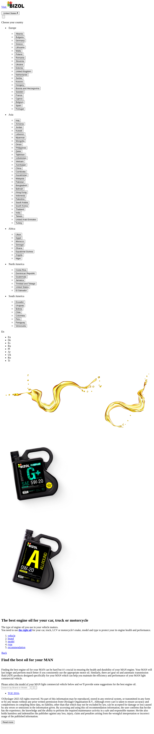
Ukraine (19, 64)
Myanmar (20, 137)
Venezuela (21, 326)
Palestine (20, 199)
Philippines (21, 148)
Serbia (19, 78)
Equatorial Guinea (24, 251)
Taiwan (19, 216)
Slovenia (20, 61)
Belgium (19, 102)
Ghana (19, 248)
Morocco (20, 241)
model (11, 641)
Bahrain (19, 189)
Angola (19, 255)
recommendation (16, 647)
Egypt (18, 238)
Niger (18, 258)
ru (9, 346)
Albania (19, 34)
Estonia (19, 68)
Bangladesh (21, 185)
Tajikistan (20, 154)
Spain (18, 105)
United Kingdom (23, 71)
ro (9, 357)
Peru (18, 319)
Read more (8, 722)
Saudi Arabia (22, 202)
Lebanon (20, 134)
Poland (19, 54)
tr (9, 360)
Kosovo (19, 81)
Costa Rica (21, 270)
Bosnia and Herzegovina (27, 88)
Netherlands (21, 75)
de (9, 340)
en (9, 337)
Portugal (20, 109)
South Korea (22, 206)
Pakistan (20, 182)
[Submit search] (35, 687)
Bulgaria (20, 37)
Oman (19, 144)
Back (4, 653)
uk (9, 354)
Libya (18, 234)
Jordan (19, 127)
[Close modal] (3, 16)
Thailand (20, 209)
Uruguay (20, 305)
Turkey (19, 223)
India (18, 212)
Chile (18, 312)
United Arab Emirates (26, 219)
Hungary (20, 85)
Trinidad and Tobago (25, 283)
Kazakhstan (21, 175)
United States (22, 287)
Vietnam (20, 161)
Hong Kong (21, 192)
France (19, 95)
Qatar (18, 151)
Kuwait (19, 130)
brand (11, 638)
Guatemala (21, 277)
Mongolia (20, 141)
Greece (19, 44)
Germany (20, 40)
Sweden (19, 92)
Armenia (20, 124)
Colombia (20, 315)
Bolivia (19, 309)
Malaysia (20, 178)
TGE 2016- (14, 693)
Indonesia (20, 195)
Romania (20, 57)
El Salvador (21, 290)
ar (9, 351)
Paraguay (20, 322)
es (9, 343)
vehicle (11, 635)
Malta (18, 51)
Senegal (20, 245)
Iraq (17, 120)
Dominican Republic (25, 273)
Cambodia (21, 171)
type (10, 644)
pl (9, 348)
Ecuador (20, 302)
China (18, 168)
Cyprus (19, 98)
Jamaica (20, 280)
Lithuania (20, 47)
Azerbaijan (21, 165)
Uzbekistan (21, 158)
